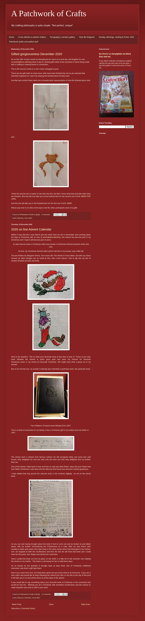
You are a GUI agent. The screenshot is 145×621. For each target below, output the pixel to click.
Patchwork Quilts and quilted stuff (23, 42)
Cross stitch (28, 218)
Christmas (27, 598)
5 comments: (46, 214)
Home (11, 37)
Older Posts (85, 604)
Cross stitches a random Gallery (32, 37)
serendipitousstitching (52, 237)
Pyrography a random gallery (62, 37)
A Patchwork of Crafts (48, 13)
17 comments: (46, 594)
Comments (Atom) (28, 608)
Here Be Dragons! (87, 37)
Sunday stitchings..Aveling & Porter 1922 (116, 37)
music (22, 362)
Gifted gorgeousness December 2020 (36, 54)
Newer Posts (16, 604)
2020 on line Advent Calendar (31, 229)
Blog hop (21, 218)
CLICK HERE (66, 203)
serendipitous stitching (22, 62)
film (59, 362)
